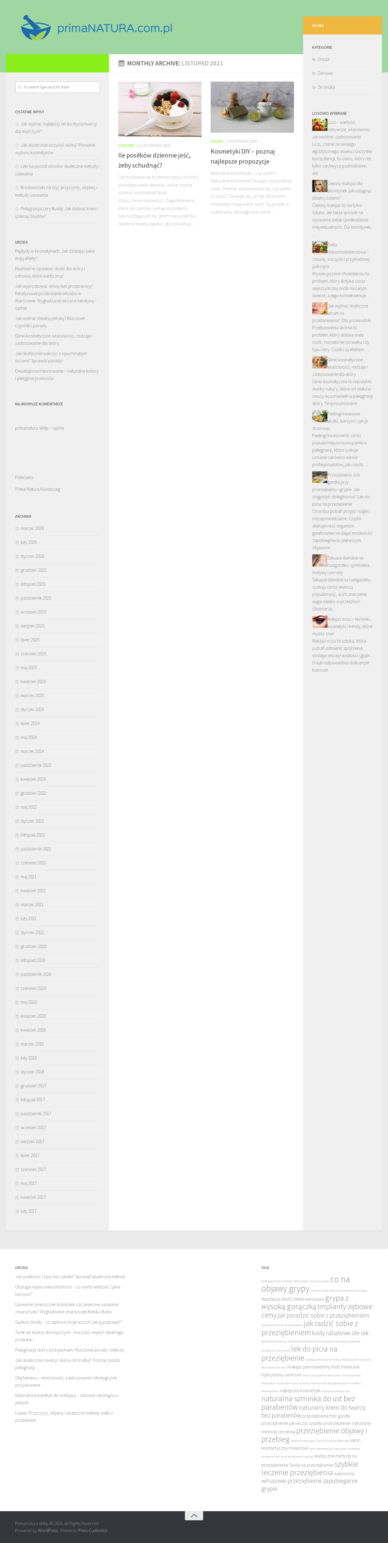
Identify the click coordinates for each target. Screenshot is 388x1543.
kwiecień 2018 (33, 1030)
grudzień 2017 (33, 1086)
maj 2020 (29, 1002)
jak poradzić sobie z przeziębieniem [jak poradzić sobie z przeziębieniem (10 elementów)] (323, 1315)
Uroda (217, 141)
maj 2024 (29, 737)
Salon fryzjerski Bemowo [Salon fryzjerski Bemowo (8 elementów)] (332, 1441)
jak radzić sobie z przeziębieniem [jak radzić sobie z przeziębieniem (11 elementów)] (309, 1328)
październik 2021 (36, 849)
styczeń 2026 (32, 556)
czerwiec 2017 (33, 1169)
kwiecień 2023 (33, 779)
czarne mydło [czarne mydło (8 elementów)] (319, 1290)
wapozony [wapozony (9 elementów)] (344, 1473)
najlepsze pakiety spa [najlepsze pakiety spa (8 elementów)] (335, 1391)
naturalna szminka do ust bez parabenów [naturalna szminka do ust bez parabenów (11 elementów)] (308, 1403)
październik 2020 (36, 974)
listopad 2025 (33, 584)
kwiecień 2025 (33, 681)
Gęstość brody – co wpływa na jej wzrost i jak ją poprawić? (68, 1322)
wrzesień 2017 (33, 1127)
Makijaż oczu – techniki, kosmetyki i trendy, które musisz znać (342, 664)
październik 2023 (36, 765)
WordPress (48, 1530)
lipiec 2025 (30, 640)
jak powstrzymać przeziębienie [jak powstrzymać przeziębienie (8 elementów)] (282, 1325)
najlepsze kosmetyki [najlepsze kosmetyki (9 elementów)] (300, 1390)
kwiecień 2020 (33, 1016)
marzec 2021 (32, 904)
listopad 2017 (33, 1099)
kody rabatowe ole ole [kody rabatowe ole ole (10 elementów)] (340, 1333)
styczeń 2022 (32, 821)
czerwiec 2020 (33, 988)
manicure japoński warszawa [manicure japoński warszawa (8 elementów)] (321, 1375)
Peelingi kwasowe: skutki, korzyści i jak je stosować (340, 459)
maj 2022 (29, 807)
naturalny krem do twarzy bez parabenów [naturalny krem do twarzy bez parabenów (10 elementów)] (313, 1411)
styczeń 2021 (32, 932)
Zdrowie (126, 145)
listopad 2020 (33, 960)
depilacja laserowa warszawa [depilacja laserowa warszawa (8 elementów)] (348, 1290)
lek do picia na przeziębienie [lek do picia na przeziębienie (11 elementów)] (299, 1353)
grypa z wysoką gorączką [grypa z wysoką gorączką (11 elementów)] (305, 1302)
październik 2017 (36, 1113)
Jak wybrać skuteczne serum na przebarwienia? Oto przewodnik (341, 351)
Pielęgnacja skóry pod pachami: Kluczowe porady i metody (69, 1350)
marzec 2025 (32, 695)
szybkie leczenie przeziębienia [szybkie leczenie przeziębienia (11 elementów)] (309, 1468)
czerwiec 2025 (33, 654)
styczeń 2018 (32, 1072)
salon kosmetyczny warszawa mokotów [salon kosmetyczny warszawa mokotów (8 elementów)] (334, 1449)
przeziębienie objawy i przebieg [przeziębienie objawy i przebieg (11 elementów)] (314, 1435)
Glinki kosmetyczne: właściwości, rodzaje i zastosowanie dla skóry (340, 405)
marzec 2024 (32, 751)
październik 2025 (36, 598)
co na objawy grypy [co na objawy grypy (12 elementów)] (305, 1283)
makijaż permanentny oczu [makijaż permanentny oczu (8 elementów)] (323, 1360)
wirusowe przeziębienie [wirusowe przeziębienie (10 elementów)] (291, 1481)
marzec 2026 (32, 528)
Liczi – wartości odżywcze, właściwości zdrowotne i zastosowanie (341, 167)
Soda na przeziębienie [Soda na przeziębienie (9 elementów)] (311, 1465)
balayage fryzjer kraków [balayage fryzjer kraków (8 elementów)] (277, 1281)
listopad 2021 (33, 835)
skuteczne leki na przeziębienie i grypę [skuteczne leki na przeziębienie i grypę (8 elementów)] (287, 1456)
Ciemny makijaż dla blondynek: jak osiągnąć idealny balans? (342, 228)
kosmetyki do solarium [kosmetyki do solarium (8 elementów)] (303, 1341)
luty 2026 (29, 542)
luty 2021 (29, 918)
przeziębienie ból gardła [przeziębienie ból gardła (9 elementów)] (326, 1416)
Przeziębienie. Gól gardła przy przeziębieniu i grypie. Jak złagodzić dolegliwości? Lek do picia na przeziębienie (341, 527)
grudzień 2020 (33, 946)
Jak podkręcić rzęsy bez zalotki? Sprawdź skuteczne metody (70, 1276)
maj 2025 (29, 667)
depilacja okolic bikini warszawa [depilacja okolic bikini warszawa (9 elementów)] (292, 1299)
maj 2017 (29, 1183)
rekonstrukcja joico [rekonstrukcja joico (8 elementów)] (303, 1441)
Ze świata (326, 125)
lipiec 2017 (30, 1155)
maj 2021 (29, 877)
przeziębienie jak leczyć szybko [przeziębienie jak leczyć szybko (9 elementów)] (292, 1423)
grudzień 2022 (33, 793)
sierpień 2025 (32, 626)
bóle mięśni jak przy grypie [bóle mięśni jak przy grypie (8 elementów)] (311, 1281)
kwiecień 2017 (33, 1197)
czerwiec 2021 (33, 863)
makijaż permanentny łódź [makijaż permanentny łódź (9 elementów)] (313, 1367)
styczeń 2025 (32, 709)
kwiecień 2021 (33, 890)
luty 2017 (29, 1211)
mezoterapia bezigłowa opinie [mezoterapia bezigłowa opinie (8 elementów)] (330, 1383)
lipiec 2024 (30, 723)
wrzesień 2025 (33, 612)
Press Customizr (92, 1530)
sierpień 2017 (32, 1141)
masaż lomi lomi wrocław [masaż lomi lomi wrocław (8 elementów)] (292, 1383)
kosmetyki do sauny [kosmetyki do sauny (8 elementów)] (274, 1341)
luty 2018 (29, 1058)
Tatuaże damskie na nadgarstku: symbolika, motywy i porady (341, 603)
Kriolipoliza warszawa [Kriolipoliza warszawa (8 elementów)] (333, 1341)
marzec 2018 (32, 1044)
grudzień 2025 (33, 570)
